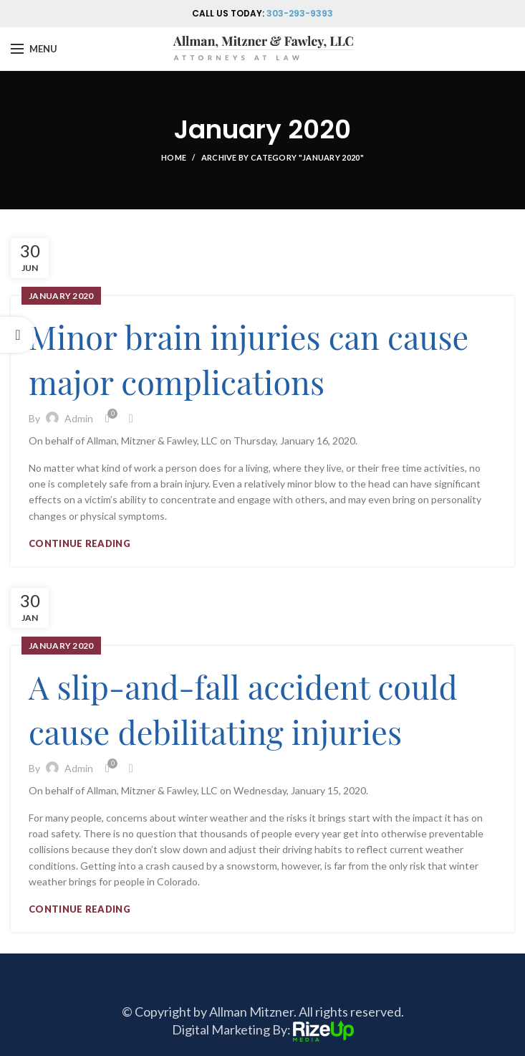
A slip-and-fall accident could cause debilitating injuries (243, 709)
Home (173, 157)
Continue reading (79, 543)
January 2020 (61, 295)
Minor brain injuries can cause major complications (248, 359)
